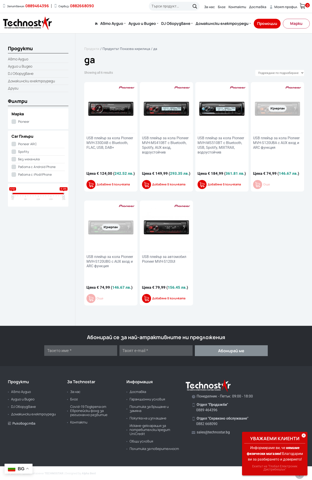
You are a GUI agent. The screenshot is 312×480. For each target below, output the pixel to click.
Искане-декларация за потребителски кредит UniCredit (150, 429)
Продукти (91, 49)
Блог (222, 7)
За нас (209, 7)
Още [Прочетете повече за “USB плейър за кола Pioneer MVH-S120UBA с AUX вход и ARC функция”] (266, 184)
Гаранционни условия (147, 399)
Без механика (29, 159)
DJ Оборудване (175, 23)
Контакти (237, 7)
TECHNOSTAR (53, 473)
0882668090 (82, 5)
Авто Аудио (111, 23)
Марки (296, 23)
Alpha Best (89, 473)
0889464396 (37, 5)
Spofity (23, 151)
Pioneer (24, 121)
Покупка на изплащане (148, 418)
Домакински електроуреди (222, 23)
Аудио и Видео (142, 23)
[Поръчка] (279, 73)
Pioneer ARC (27, 144)
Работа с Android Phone (37, 167)
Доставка (257, 7)
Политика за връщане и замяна (149, 408)
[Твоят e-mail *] (155, 350)
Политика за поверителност (154, 448)
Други (13, 88)
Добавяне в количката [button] (113, 184)
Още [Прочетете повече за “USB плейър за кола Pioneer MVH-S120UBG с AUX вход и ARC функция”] (100, 298)
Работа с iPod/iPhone (35, 174)
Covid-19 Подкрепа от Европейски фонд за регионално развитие (88, 410)
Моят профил (283, 7)
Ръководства (21, 423)
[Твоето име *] (80, 350)
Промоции (267, 23)
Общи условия (141, 441)
